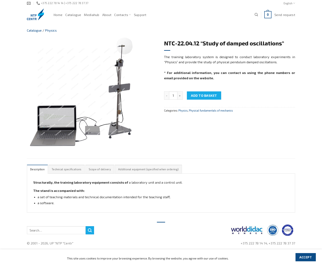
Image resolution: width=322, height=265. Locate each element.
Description (37, 169)
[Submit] (90, 230)
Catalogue (73, 15)
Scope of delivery (100, 169)
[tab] (37, 169)
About (107, 15)
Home (58, 15)
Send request (284, 15)
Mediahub (91, 15)
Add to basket (204, 95)
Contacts (122, 15)
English (289, 3)
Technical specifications (66, 169)
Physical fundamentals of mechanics (211, 110)
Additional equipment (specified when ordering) (148, 169)
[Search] (256, 15)
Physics (51, 30)
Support (140, 15)
